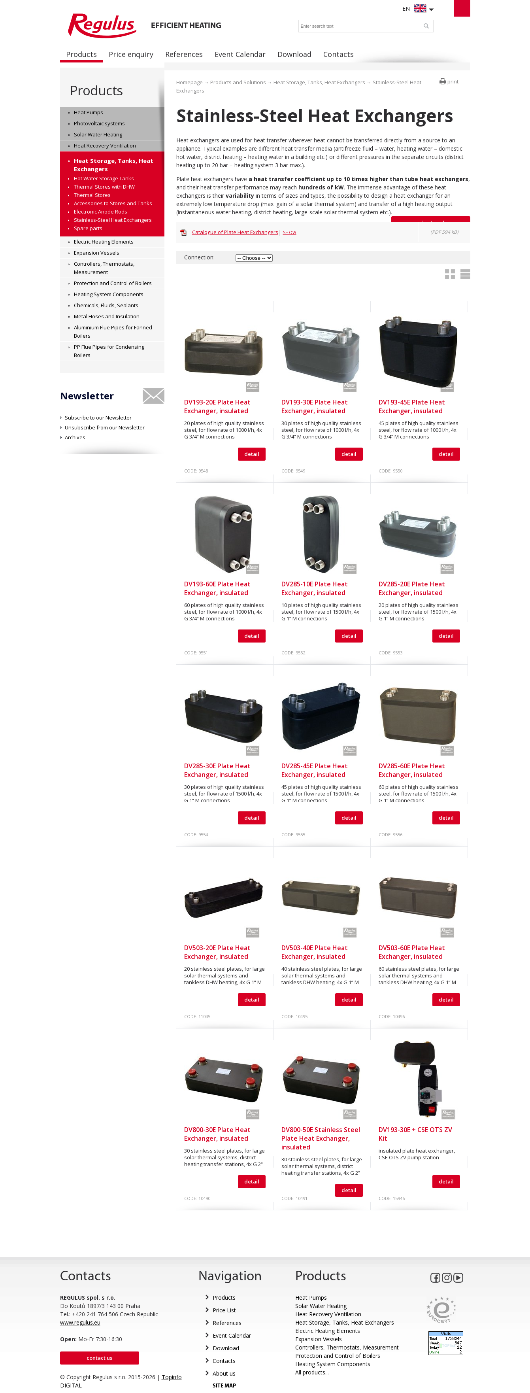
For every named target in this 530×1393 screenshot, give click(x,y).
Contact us (99, 1357)
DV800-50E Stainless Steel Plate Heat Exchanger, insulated (320, 1138)
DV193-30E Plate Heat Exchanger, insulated (314, 406)
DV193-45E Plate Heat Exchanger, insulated (412, 406)
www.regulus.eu (80, 1322)
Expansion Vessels (318, 1339)
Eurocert (441, 1310)
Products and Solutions (238, 82)
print (452, 81)
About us (224, 1373)
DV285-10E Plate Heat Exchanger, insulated (314, 588)
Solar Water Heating (321, 1306)
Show (289, 232)
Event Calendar (232, 1335)
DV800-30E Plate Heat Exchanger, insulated (217, 1134)
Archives (75, 437)
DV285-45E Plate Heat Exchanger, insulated (314, 770)
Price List (224, 1310)
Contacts (224, 1361)
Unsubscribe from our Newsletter (105, 427)
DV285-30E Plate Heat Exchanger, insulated (217, 770)
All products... (312, 1372)
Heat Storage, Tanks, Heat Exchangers (319, 82)
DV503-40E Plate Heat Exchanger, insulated (314, 952)
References (227, 1323)
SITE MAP (224, 1386)
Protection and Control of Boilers (337, 1355)
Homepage (189, 82)
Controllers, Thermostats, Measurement (347, 1347)
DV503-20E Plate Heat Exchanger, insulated (217, 952)
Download (226, 1348)
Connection (198, 257)
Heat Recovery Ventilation (328, 1314)
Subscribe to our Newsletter (98, 417)
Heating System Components (332, 1364)
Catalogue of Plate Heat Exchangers (235, 232)
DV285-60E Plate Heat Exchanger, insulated (412, 770)
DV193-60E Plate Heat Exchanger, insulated (217, 588)
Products (96, 90)
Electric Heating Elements (327, 1330)
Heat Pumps (311, 1297)
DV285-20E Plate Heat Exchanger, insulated (412, 588)
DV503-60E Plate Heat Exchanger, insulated (412, 952)
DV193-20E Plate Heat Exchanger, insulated (217, 406)
